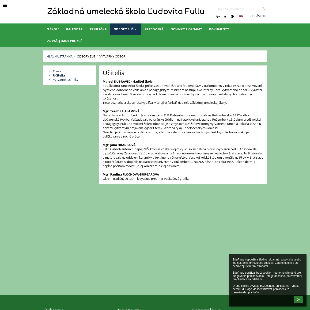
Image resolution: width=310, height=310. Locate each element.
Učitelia (59, 75)
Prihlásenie (257, 16)
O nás (57, 71)
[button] (241, 16)
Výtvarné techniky (65, 79)
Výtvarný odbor (112, 56)
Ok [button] (298, 299)
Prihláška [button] (98, 29)
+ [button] (217, 16)
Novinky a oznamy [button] (186, 29)
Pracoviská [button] (153, 29)
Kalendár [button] (74, 29)
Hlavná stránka (59, 56)
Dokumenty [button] (219, 29)
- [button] (225, 16)
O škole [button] (53, 29)
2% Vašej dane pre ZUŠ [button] (64, 41)
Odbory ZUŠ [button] (125, 29)
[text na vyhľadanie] (241, 9)
